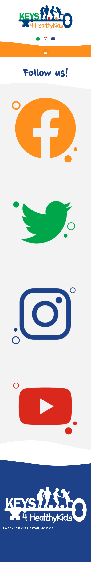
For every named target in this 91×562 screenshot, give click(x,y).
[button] (45, 52)
